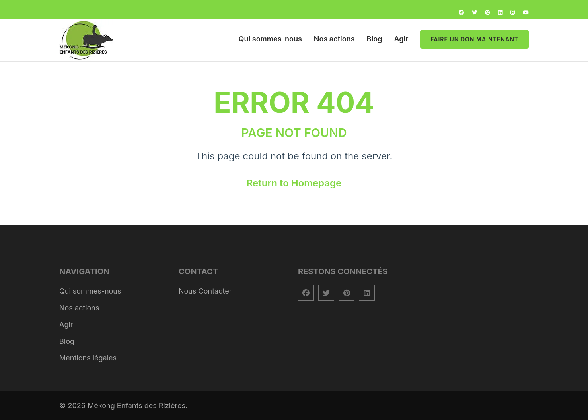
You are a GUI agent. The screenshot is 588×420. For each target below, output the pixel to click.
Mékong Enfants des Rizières (136, 405)
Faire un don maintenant (474, 39)
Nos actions (334, 39)
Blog (374, 39)
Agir (401, 39)
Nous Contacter (205, 291)
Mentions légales (88, 358)
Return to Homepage (294, 183)
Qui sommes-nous (270, 39)
